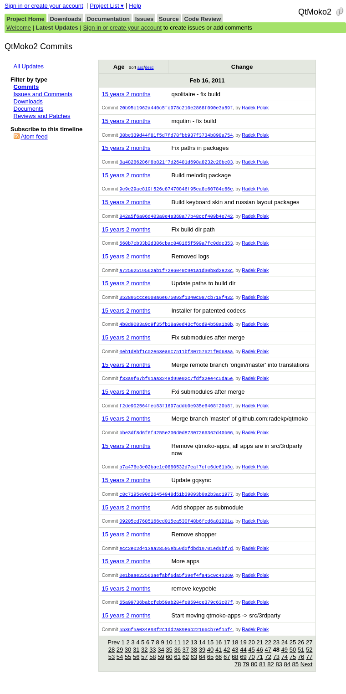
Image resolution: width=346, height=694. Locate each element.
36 (177, 658)
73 (276, 666)
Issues (144, 18)
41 (218, 658)
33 (152, 658)
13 (194, 651)
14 (202, 651)
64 (202, 666)
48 (276, 658)
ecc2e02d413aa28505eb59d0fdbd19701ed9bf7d (176, 556)
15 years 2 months (126, 94)
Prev (113, 651)
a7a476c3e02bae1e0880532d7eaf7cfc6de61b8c (176, 473)
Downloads (65, 18)
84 (287, 673)
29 (120, 658)
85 (295, 673)
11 (177, 651)
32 (144, 658)
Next (306, 673)
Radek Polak (255, 108)
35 (169, 658)
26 (301, 651)
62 (186, 666)
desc (149, 67)
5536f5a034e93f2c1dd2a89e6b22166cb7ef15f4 (176, 638)
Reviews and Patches (42, 116)
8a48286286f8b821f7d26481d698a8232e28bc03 (176, 163)
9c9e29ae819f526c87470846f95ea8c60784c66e (176, 190)
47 (268, 658)
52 (309, 658)
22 (268, 651)
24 (284, 651)
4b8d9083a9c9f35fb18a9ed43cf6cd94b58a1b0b (176, 328)
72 (268, 666)
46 (259, 658)
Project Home (25, 18)
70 (251, 666)
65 (210, 666)
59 (161, 666)
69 (243, 666)
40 (210, 658)
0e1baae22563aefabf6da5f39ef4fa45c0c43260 (176, 583)
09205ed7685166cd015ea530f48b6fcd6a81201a (176, 528)
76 (301, 666)
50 (293, 658)
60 (169, 666)
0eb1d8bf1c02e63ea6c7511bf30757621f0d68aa (176, 356)
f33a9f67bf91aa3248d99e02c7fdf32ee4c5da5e (176, 383)
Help (135, 5)
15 (210, 651)
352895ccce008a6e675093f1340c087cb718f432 (176, 301)
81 (262, 673)
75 (293, 666)
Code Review (202, 18)
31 (136, 658)
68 (235, 666)
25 (293, 651)
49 (284, 658)
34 (161, 658)
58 (152, 666)
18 (235, 651)
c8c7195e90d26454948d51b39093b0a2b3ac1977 (176, 501)
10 (169, 651)
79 (246, 673)
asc (140, 67)
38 (194, 658)
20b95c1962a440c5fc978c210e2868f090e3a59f (176, 108)
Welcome (18, 27)
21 (259, 651)
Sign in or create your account (44, 5)
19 (243, 651)
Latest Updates (57, 27)
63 (194, 666)
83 (278, 673)
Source (169, 18)
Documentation (108, 18)
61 (177, 666)
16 (218, 651)
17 (227, 651)
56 (136, 666)
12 (186, 651)
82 (270, 673)
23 (276, 651)
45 (251, 658)
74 (284, 666)
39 (202, 658)
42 (227, 658)
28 (111, 658)
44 (243, 658)
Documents (29, 108)
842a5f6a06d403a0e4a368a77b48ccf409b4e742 (176, 218)
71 (259, 666)
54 (120, 666)
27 (309, 651)
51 (301, 658)
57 (144, 666)
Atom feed (33, 136)
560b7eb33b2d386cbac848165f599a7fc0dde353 (176, 245)
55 (128, 666)
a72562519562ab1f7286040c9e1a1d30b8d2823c (176, 273)
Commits (26, 86)
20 (251, 651)
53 (111, 666)
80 (254, 673)
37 (186, 658)
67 (227, 666)
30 (128, 658)
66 (218, 666)
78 (237, 673)
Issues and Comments (43, 94)
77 (309, 666)
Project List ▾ (107, 5)
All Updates (29, 66)
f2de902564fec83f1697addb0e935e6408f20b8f (176, 411)
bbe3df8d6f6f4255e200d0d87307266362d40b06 (176, 438)
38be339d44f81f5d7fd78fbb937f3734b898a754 (176, 136)
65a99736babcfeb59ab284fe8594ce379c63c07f (176, 610)
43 (235, 658)
